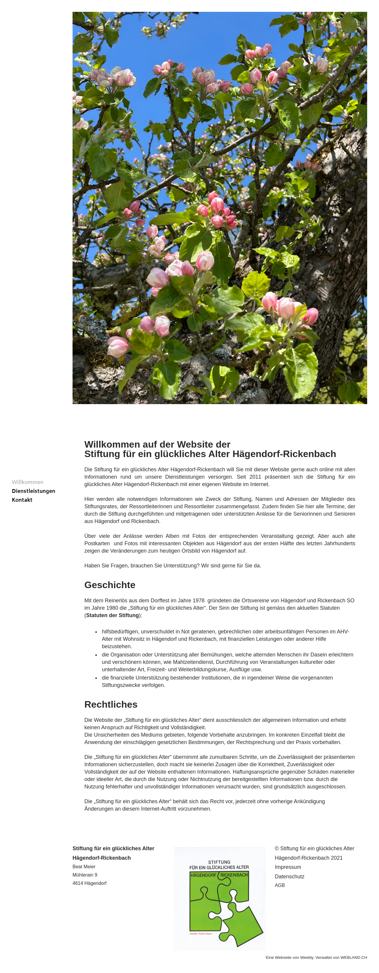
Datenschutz (289, 877)
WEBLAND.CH (354, 957)
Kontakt (22, 500)
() (112, 615)
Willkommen (28, 482)
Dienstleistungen (33, 491)
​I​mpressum (288, 867)
